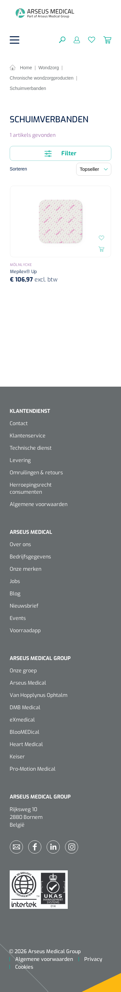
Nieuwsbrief (24, 605)
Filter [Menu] (60, 153)
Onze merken (25, 569)
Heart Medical (26, 744)
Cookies (24, 967)
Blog (15, 593)
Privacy (93, 959)
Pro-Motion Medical (32, 769)
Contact (19, 423)
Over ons (20, 544)
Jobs (15, 581)
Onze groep (23, 670)
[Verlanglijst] (87, 39)
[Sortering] (93, 169)
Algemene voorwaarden (38, 504)
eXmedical (22, 719)
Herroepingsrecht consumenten (31, 488)
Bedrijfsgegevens (30, 556)
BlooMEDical (24, 732)
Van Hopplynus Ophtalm (38, 695)
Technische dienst (31, 448)
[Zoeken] (62, 39)
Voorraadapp (25, 630)
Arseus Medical (28, 682)
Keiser (17, 756)
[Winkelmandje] (103, 39)
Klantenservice (27, 435)
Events (18, 618)
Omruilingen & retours (36, 472)
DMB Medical (25, 707)
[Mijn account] (73, 39)
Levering (20, 460)
